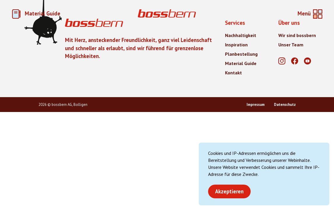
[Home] (167, 14)
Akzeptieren (229, 191)
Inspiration (236, 45)
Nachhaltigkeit (240, 35)
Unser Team (290, 45)
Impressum (256, 104)
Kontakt (233, 73)
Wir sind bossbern (297, 35)
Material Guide (36, 13)
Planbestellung (241, 54)
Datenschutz (285, 104)
